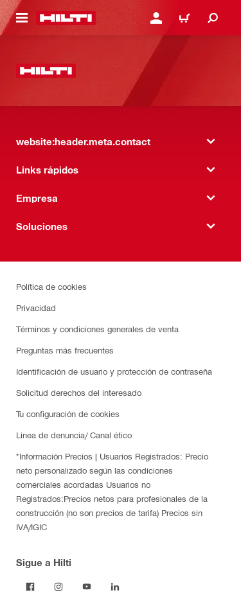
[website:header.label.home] (66, 18)
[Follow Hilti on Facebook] (30, 587)
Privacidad (36, 307)
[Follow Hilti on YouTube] (87, 587)
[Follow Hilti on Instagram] (58, 587)
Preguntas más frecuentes (65, 350)
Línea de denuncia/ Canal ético (74, 435)
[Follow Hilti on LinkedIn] (115, 587)
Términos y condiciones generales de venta (97, 329)
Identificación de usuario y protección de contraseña (114, 371)
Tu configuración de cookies (68, 413)
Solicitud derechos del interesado (78, 392)
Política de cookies (51, 286)
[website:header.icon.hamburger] (22, 18)
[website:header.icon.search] (213, 18)
